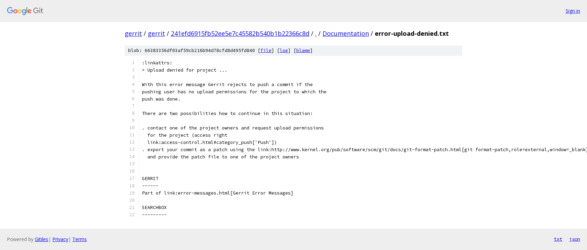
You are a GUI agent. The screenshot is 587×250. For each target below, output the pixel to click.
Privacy (60, 239)
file (265, 50)
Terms (79, 239)
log (284, 50)
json (574, 239)
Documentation (345, 33)
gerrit (133, 33)
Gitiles (41, 239)
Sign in (573, 11)
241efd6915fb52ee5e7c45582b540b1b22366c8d (240, 33)
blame (303, 50)
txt (558, 239)
